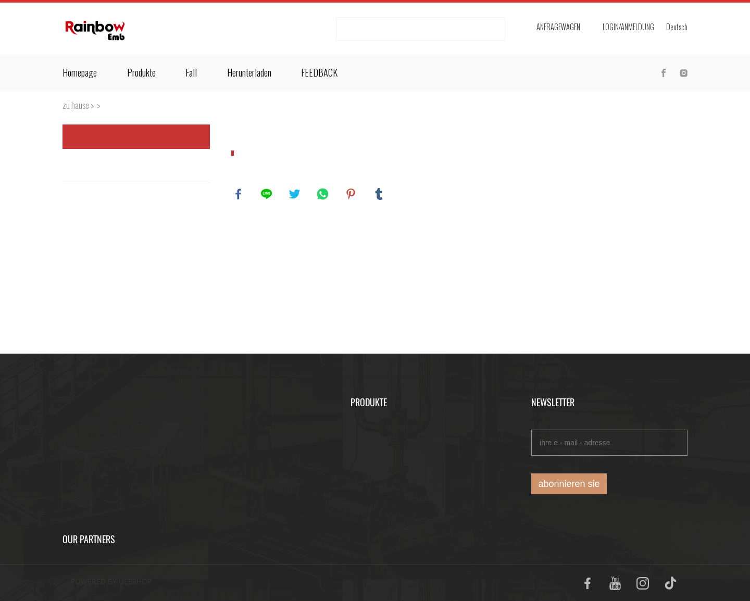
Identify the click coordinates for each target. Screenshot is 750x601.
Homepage (80, 73)
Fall (191, 73)
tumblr (380, 195)
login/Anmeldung (628, 27)
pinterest (351, 195)
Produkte (141, 73)
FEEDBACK (319, 73)
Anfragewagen (558, 27)
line (267, 195)
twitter (295, 195)
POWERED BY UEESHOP (111, 581)
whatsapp (323, 195)
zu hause (76, 105)
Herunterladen (249, 73)
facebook (239, 195)
